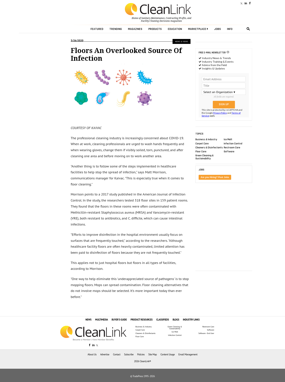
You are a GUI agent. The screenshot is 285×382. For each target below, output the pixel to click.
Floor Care (200, 151)
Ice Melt (228, 139)
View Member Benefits (103, 339)
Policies (141, 354)
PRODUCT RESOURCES (142, 319)
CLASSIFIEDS (162, 319)
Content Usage (167, 354)
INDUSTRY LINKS (191, 319)
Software (229, 151)
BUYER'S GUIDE (119, 319)
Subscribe (129, 354)
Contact (116, 354)
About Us (92, 354)
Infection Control (233, 143)
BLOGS (176, 319)
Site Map (152, 354)
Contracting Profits (176, 18)
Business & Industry (206, 139)
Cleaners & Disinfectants (209, 147)
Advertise (104, 354)
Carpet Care (202, 143)
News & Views (181, 41)
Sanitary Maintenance (153, 18)
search (248, 29)
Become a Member (82, 339)
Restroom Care (232, 147)
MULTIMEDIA (101, 319)
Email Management (187, 354)
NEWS (88, 319)
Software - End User (206, 333)
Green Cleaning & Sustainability (204, 157)
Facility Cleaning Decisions (155, 21)
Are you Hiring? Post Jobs (215, 177)
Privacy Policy (220, 112)
